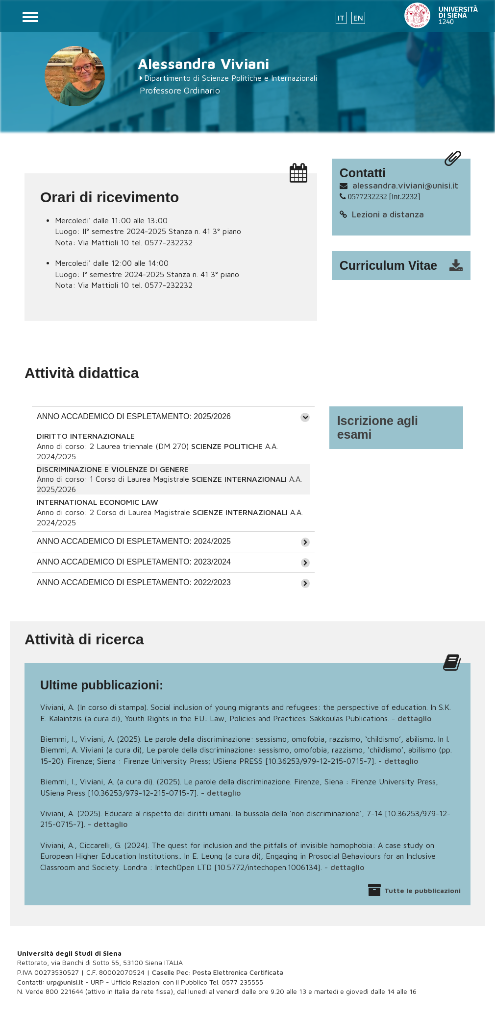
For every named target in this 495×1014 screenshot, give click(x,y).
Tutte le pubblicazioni (422, 890)
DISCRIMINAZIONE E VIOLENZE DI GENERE (113, 469)
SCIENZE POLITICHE (227, 446)
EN (358, 18)
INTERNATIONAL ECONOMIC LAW (97, 501)
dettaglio (414, 718)
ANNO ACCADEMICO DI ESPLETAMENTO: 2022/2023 (134, 582)
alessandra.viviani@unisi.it (405, 185)
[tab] (173, 416)
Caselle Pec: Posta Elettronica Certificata (217, 972)
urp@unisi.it (65, 982)
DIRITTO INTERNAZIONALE (86, 435)
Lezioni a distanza (388, 214)
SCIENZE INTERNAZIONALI (239, 478)
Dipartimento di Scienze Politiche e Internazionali (230, 77)
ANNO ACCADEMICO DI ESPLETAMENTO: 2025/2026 (134, 416)
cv (407, 266)
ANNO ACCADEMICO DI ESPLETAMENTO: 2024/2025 (134, 541)
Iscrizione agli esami (377, 427)
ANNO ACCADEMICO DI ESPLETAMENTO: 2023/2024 (134, 562)
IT (341, 18)
